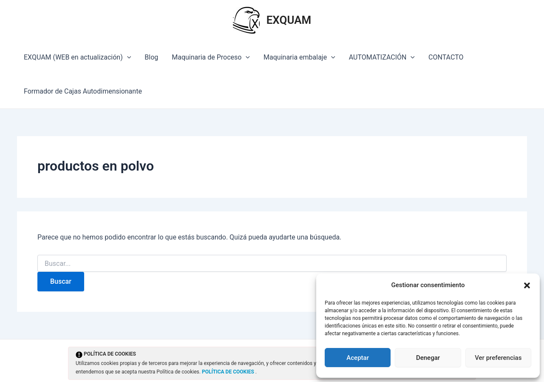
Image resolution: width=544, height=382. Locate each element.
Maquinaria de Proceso (211, 57)
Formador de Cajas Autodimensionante (83, 91)
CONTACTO (445, 57)
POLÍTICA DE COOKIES (228, 372)
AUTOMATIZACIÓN (382, 57)
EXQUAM (289, 20)
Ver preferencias (498, 358)
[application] (127, 57)
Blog (151, 57)
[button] (527, 285)
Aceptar (357, 358)
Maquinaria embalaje (299, 57)
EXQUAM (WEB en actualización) (77, 57)
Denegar (428, 358)
